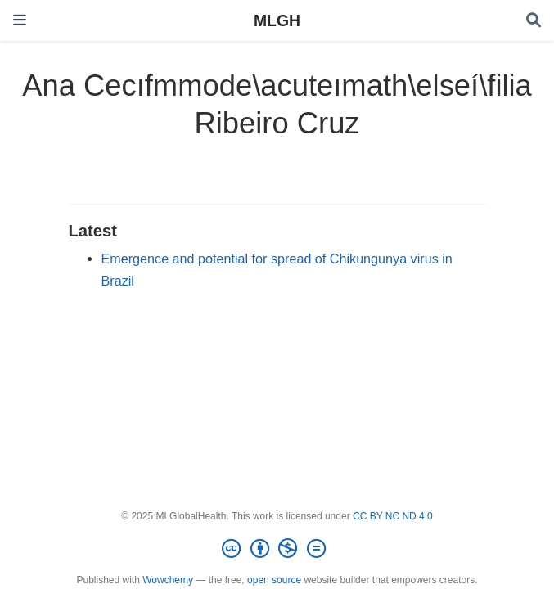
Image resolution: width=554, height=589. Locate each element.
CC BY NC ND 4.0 (393, 516)
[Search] (533, 20)
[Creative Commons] (276, 549)
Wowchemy (167, 580)
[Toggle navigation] (19, 20)
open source (274, 580)
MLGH (277, 20)
